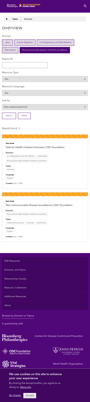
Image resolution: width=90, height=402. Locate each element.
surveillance (41, 223)
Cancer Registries (25, 42)
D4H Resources (12, 261)
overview (10, 169)
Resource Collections (15, 288)
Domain (6, 36)
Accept (30, 397)
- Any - (7, 42)
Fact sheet (10, 143)
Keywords (7, 59)
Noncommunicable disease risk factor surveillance (44, 50)
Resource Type (10, 72)
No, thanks (15, 397)
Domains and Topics (15, 270)
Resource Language (13, 86)
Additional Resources (15, 296)
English (10, 178)
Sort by (6, 100)
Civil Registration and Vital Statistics (55, 42)
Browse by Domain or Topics (18, 316)
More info (25, 389)
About (7, 305)
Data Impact (10, 50)
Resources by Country (15, 279)
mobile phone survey (15, 223)
